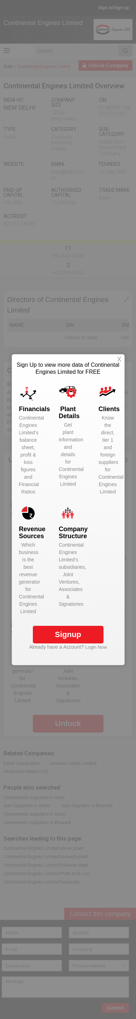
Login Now (96, 647)
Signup (68, 634)
